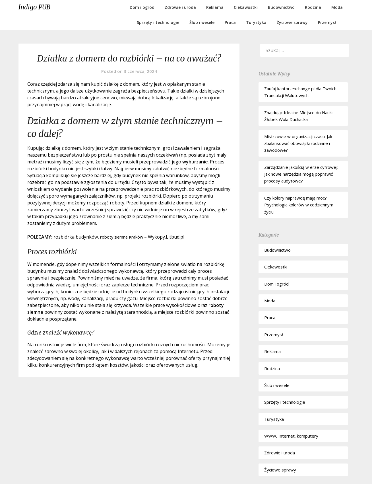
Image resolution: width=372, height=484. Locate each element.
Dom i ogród (142, 7)
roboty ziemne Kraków (124, 237)
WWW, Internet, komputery (291, 436)
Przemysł (327, 22)
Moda (337, 7)
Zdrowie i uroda (180, 7)
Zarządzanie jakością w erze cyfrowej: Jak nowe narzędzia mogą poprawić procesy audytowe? (301, 174)
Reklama (215, 7)
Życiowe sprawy (292, 22)
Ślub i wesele (201, 22)
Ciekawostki (246, 7)
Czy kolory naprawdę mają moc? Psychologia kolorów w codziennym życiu (298, 205)
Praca (230, 22)
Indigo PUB (34, 7)
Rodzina (313, 7)
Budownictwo (281, 7)
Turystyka (256, 22)
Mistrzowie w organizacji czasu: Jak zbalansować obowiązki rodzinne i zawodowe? (298, 143)
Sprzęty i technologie (158, 22)
